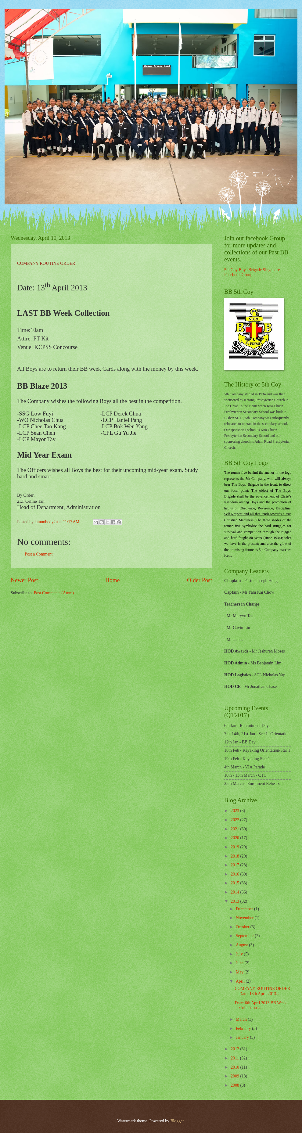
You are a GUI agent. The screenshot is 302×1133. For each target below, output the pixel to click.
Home (112, 580)
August (242, 945)
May (240, 972)
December (245, 909)
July (240, 954)
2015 (235, 883)
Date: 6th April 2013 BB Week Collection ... (260, 1005)
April (241, 981)
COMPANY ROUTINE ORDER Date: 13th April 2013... (262, 991)
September (245, 935)
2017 (235, 865)
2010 (235, 1067)
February (244, 1028)
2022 (235, 820)
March (242, 1019)
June (240, 963)
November (245, 917)
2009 (235, 1076)
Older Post (199, 580)
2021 (235, 829)
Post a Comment (38, 554)
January (243, 1037)
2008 (235, 1085)
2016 (235, 874)
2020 (235, 838)
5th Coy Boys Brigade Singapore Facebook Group (252, 272)
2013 (235, 901)
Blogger (177, 1121)
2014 (235, 892)
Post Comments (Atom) (54, 593)
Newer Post (24, 580)
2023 (235, 810)
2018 (235, 856)
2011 (235, 1058)
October (243, 927)
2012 (235, 1049)
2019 (235, 847)
